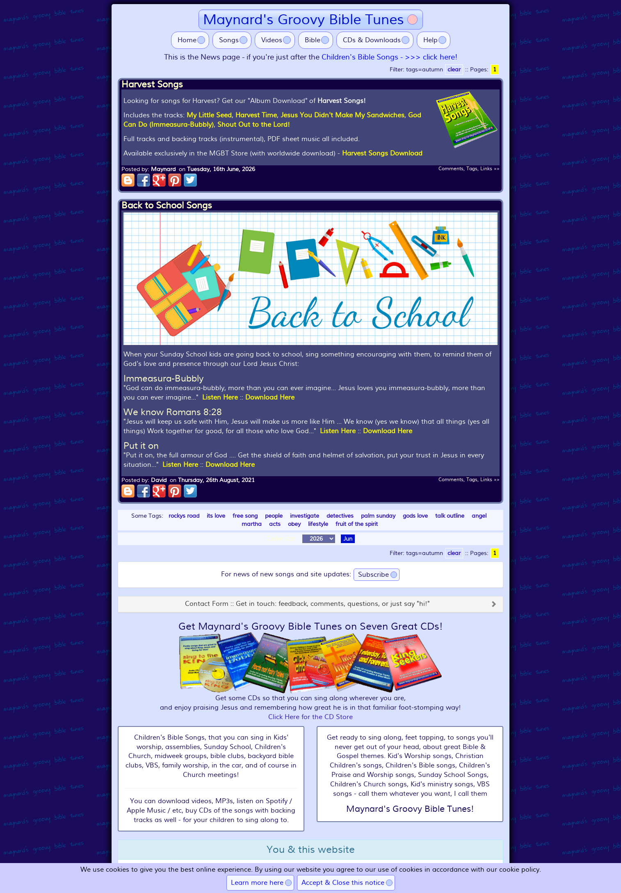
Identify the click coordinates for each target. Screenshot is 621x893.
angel (479, 515)
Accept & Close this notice (342, 883)
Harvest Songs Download (382, 153)
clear (454, 69)
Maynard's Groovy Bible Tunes (303, 19)
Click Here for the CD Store (310, 717)
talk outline (449, 515)
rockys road (184, 515)
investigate (304, 515)
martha (252, 524)
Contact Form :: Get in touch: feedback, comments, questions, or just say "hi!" (307, 604)
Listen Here (220, 397)
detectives (340, 515)
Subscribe (373, 575)
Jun (347, 538)
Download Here (270, 397)
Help (430, 40)
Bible (312, 40)
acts (275, 524)
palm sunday (378, 515)
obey (294, 524)
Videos (271, 40)
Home (187, 40)
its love (216, 515)
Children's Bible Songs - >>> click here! (389, 57)
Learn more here (257, 883)
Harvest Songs (152, 84)
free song (245, 515)
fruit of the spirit (357, 524)
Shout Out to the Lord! (253, 125)
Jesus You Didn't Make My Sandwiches (342, 115)
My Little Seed (209, 115)
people (274, 515)
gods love (415, 515)
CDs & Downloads (372, 40)
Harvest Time (256, 115)
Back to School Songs (166, 205)
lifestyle (318, 524)
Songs (229, 40)
